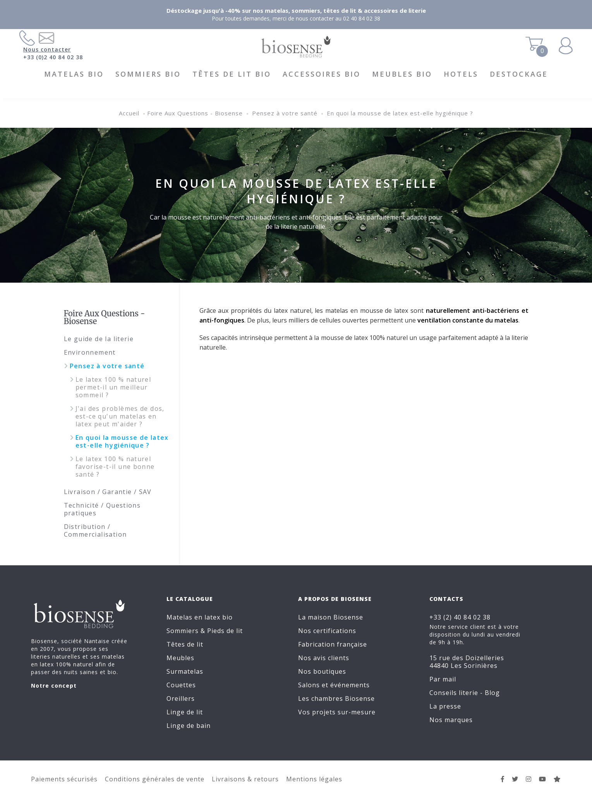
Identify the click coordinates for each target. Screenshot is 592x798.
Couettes (181, 685)
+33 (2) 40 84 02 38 (460, 617)
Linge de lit (184, 712)
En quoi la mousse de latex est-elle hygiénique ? (400, 113)
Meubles (180, 658)
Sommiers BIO (148, 73)
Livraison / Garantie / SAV (108, 492)
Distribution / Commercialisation (95, 530)
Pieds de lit (225, 630)
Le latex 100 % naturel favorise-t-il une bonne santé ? (115, 466)
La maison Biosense (330, 617)
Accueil (129, 113)
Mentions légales (314, 779)
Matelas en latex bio (199, 617)
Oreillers (180, 698)
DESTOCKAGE (519, 73)
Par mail (442, 679)
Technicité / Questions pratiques (102, 509)
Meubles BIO (402, 73)
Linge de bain (188, 725)
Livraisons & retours (245, 779)
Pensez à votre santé (284, 113)
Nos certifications (327, 630)
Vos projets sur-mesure (337, 712)
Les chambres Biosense (336, 698)
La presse (445, 706)
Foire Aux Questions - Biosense (195, 113)
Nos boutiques (322, 671)
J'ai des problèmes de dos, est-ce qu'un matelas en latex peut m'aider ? (120, 416)
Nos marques (451, 720)
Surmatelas (184, 671)
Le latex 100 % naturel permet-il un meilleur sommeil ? (113, 387)
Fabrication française (332, 644)
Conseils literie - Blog (464, 692)
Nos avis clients (323, 658)
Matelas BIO (74, 73)
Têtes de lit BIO (231, 73)
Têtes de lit (184, 644)
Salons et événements (334, 685)
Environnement (90, 352)
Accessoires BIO (321, 73)
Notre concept (54, 685)
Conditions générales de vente (154, 779)
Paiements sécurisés (64, 779)
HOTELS (461, 73)
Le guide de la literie (99, 339)
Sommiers (182, 630)
